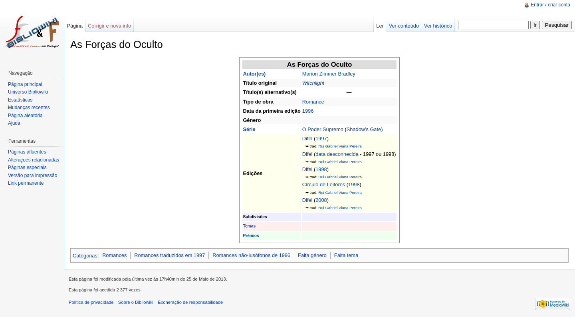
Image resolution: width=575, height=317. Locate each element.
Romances (114, 255)
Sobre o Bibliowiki (135, 302)
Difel (307, 139)
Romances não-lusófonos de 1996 (251, 255)
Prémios (251, 235)
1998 (321, 169)
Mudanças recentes (29, 107)
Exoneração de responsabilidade (190, 302)
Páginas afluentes (27, 152)
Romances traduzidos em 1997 (169, 255)
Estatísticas (20, 100)
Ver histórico (438, 26)
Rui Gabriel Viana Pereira (340, 146)
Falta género (312, 255)
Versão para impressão (32, 175)
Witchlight (313, 83)
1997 (321, 139)
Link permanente (26, 183)
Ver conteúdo (404, 26)
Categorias (85, 255)
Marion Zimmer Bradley (328, 74)
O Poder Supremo (322, 129)
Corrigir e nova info (109, 26)
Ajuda (14, 123)
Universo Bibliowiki (28, 92)
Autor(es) (254, 74)
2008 (321, 200)
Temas (249, 226)
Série (249, 129)
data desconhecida (336, 154)
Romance (313, 102)
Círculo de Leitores (323, 184)
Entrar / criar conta (550, 5)
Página (75, 26)
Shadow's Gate (364, 129)
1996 (307, 111)
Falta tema (346, 255)
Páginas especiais (27, 167)
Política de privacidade (91, 302)
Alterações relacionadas (33, 160)
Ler (380, 26)
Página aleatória (25, 115)
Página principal (25, 84)
